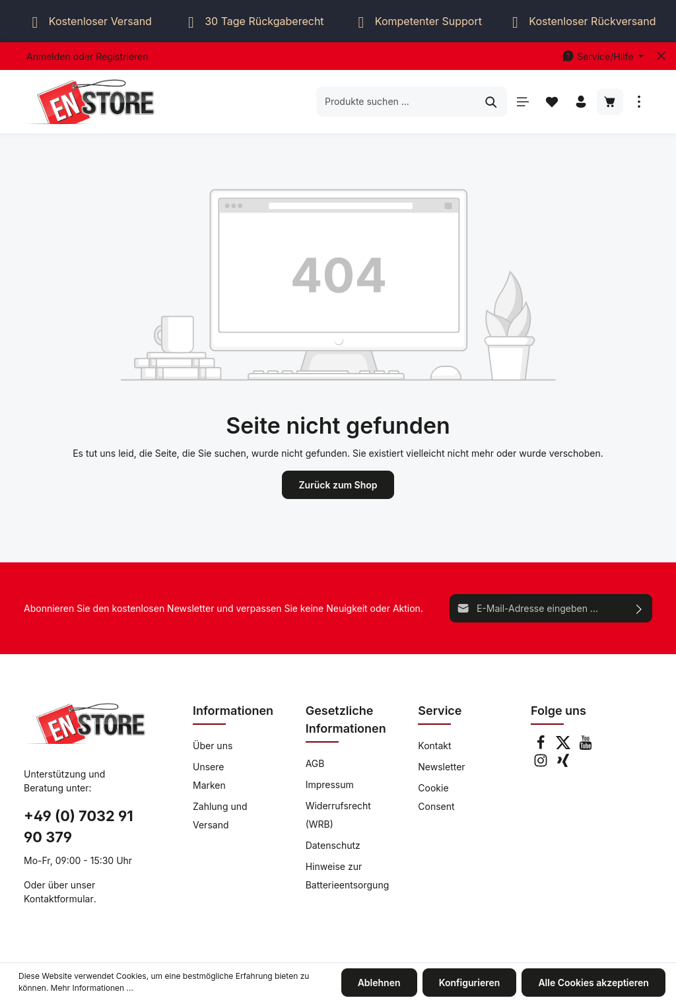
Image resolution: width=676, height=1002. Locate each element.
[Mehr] (639, 101)
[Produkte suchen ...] (396, 101)
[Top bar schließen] (661, 56)
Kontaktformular (59, 898)
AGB (315, 763)
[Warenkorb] (610, 101)
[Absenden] (639, 608)
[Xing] (563, 764)
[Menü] (523, 101)
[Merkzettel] (552, 101)
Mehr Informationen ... (92, 988)
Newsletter (441, 766)
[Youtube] (585, 746)
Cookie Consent (436, 797)
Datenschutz (333, 845)
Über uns (212, 745)
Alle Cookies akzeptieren (594, 982)
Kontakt (434, 745)
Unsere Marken (209, 776)
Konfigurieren (469, 982)
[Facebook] (542, 746)
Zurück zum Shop (337, 484)
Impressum (330, 784)
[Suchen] (491, 101)
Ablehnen (379, 982)
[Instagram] (542, 764)
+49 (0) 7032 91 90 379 (78, 826)
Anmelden (48, 56)
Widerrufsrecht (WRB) (338, 815)
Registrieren (122, 56)
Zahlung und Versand (220, 815)
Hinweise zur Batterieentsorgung (347, 875)
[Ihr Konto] (581, 101)
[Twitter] (564, 746)
